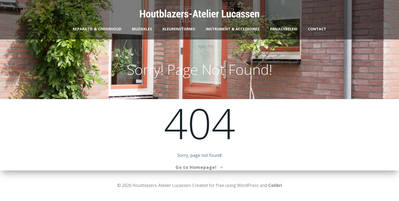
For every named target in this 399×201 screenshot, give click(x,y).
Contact (317, 28)
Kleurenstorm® (178, 28)
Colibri (275, 185)
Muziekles (142, 28)
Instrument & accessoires (233, 28)
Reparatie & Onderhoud (97, 28)
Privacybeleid (283, 28)
